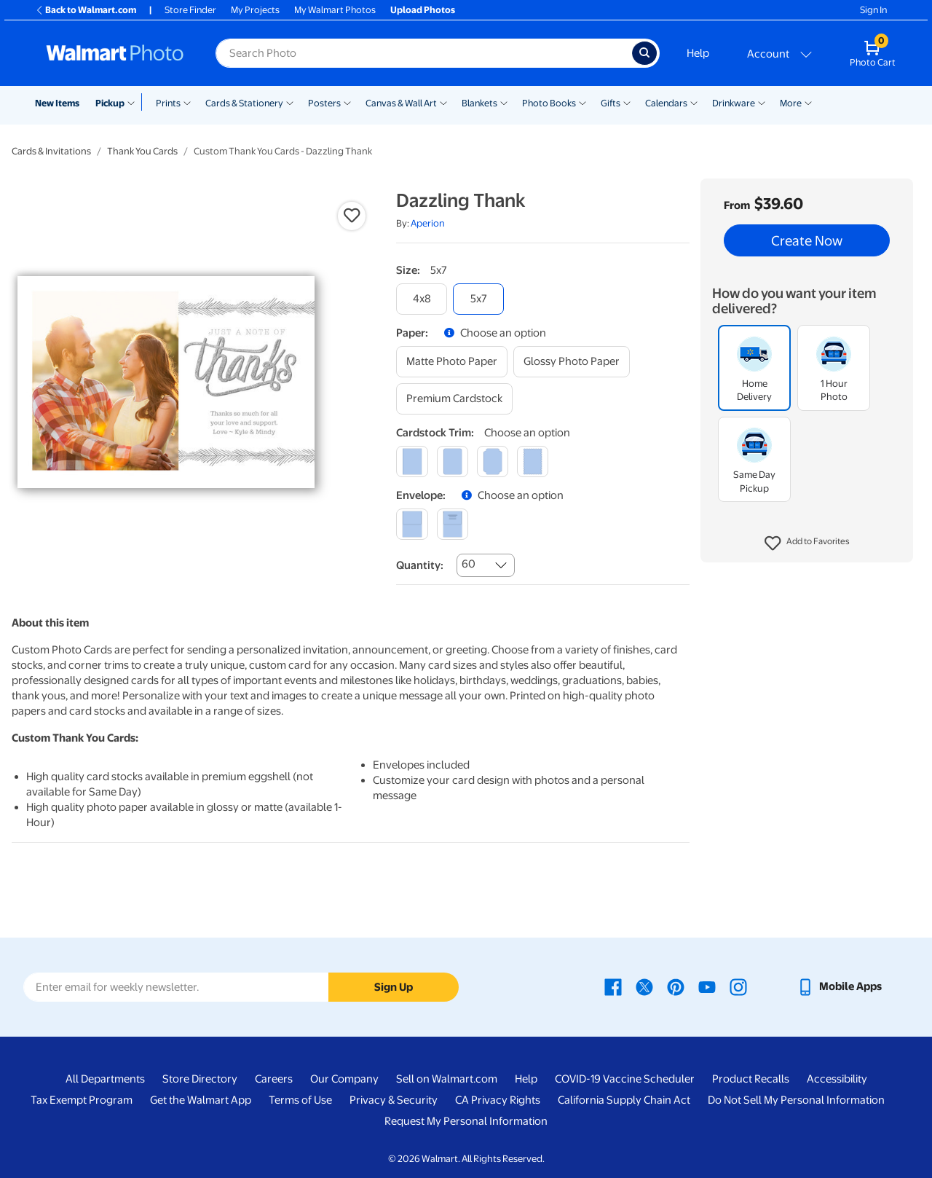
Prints (168, 103)
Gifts (610, 103)
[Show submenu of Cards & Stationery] (289, 102)
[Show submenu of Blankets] (503, 102)
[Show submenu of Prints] (187, 102)
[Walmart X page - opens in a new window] (644, 986)
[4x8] (421, 299)
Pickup (110, 103)
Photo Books (549, 103)
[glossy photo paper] (571, 361)
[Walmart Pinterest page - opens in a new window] (675, 986)
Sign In (873, 9)
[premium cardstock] (454, 399)
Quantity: (419, 565)
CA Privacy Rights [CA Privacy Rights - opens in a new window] (497, 1100)
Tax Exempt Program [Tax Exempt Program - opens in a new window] (82, 1100)
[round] (452, 461)
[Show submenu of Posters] (347, 102)
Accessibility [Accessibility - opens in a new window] (837, 1078)
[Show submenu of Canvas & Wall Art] (443, 102)
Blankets (479, 103)
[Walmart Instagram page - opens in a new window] (738, 986)
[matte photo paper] (452, 361)
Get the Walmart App (200, 1100)
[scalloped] (532, 461)
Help (698, 53)
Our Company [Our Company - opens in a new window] (344, 1078)
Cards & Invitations (51, 151)
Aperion (428, 223)
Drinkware (733, 103)
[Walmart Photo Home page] (115, 53)
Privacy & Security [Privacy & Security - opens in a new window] (394, 1100)
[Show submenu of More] (808, 102)
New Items (57, 103)
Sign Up (393, 987)
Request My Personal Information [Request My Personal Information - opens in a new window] (466, 1121)
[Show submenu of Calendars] (694, 102)
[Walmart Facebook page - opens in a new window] (613, 986)
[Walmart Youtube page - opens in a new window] (707, 986)
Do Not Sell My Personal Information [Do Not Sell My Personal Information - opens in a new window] (796, 1100)
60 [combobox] (468, 563)
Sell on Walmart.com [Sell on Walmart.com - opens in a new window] (446, 1078)
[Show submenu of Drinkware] (761, 102)
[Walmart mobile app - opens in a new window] (839, 986)
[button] (807, 543)
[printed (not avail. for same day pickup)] (452, 524)
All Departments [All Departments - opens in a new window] (105, 1078)
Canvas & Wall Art (401, 103)
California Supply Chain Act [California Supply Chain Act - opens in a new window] (624, 1100)
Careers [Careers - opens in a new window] (274, 1078)
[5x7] (478, 299)
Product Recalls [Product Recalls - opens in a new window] (750, 1078)
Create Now (806, 240)
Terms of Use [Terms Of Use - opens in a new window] (300, 1100)
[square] (411, 461)
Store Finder (190, 9)
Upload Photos (422, 9)
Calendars (666, 103)
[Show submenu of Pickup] (134, 102)
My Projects (255, 9)
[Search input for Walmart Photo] (424, 53)
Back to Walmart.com (85, 9)
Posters (324, 103)
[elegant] (492, 461)
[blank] (411, 524)
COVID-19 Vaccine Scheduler (625, 1078)
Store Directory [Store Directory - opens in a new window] (199, 1078)
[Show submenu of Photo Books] (582, 102)
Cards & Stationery (244, 103)
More (791, 103)
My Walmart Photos (335, 9)
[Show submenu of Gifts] (627, 102)
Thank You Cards (142, 151)
